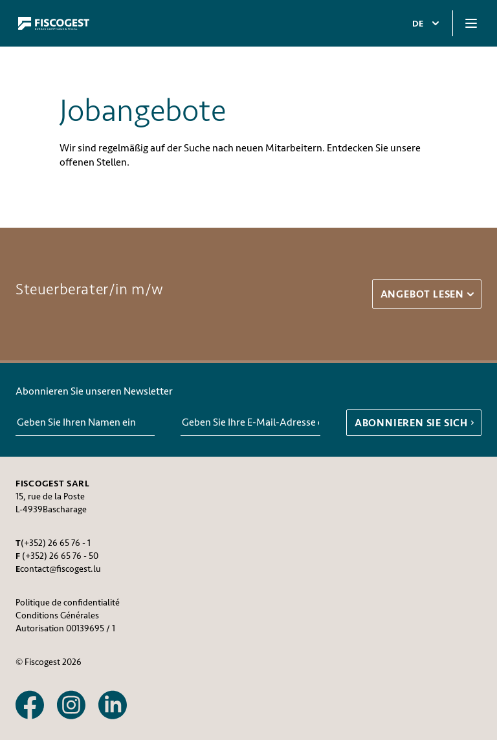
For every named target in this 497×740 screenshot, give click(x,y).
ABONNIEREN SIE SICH (416, 423)
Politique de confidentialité (68, 602)
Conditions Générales (57, 615)
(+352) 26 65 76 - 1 (56, 543)
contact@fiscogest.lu (60, 568)
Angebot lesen (429, 294)
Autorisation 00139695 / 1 (65, 628)
